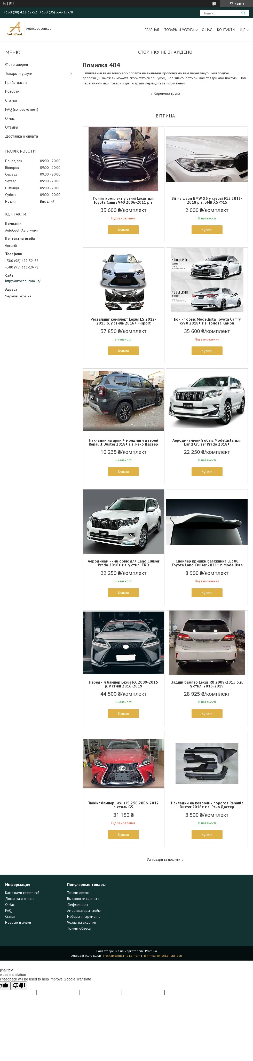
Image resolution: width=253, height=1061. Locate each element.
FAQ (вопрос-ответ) (21, 109)
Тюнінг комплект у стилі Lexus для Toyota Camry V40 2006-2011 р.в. (123, 200)
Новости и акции (18, 922)
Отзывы (11, 127)
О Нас (9, 904)
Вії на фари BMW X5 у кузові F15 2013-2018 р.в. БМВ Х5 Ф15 (206, 200)
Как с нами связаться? (22, 892)
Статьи (11, 100)
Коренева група (167, 93)
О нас (207, 29)
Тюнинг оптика (78, 892)
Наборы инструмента (83, 916)
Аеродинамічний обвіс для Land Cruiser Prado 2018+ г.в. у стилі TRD (123, 563)
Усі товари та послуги (163, 859)
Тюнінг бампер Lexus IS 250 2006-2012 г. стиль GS (123, 805)
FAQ (8, 910)
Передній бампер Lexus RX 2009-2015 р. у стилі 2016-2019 (123, 684)
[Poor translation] (19, 985)
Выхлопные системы (83, 898)
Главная (152, 29)
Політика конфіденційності (162, 955)
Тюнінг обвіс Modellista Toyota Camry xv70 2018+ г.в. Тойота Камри (207, 321)
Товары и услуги (179, 29)
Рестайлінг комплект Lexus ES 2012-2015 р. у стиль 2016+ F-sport (123, 321)
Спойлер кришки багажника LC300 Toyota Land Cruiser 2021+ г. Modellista (207, 563)
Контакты (226, 29)
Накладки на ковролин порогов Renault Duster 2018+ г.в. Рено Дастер (207, 805)
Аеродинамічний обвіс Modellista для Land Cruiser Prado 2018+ (206, 442)
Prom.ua (151, 951)
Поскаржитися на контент (121, 955)
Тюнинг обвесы (79, 928)
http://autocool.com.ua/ (23, 281)
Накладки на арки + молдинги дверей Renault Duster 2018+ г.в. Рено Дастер (123, 442)
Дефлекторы (77, 904)
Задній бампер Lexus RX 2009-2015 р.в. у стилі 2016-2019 (207, 684)
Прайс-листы (16, 82)
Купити (123, 229)
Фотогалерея (16, 64)
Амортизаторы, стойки (84, 910)
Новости (12, 91)
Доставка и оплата (21, 136)
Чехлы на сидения (81, 922)
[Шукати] (243, 13)
